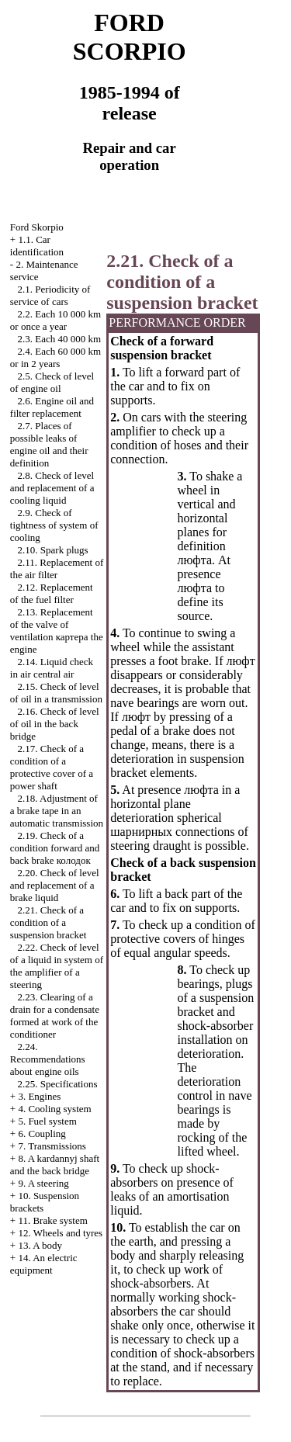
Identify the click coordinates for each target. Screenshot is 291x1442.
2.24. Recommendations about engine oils (47, 1059)
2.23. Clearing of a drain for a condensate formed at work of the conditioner (54, 1015)
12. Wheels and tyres (60, 1233)
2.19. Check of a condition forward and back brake (55, 848)
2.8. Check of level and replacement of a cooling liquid (52, 488)
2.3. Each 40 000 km (60, 339)
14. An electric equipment (44, 1264)
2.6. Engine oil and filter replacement (52, 407)
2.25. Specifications (58, 1084)
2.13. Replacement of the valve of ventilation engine (56, 630)
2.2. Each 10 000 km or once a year (55, 320)
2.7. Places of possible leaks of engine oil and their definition (49, 444)
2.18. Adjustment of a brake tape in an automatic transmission (56, 810)
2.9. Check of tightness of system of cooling (54, 525)
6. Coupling (41, 1133)
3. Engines (39, 1096)
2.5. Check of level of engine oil (52, 382)
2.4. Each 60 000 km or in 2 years (55, 357)
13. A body (40, 1245)
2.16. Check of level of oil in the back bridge (54, 723)
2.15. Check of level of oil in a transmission (56, 693)
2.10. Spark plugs (53, 550)
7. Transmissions (51, 1146)
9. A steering (43, 1183)
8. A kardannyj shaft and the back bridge (54, 1165)
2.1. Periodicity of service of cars (50, 295)
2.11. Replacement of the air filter (56, 568)
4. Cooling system (54, 1108)
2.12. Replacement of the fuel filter (51, 593)
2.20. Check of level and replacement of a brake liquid (54, 885)
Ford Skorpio (37, 227)
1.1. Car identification (37, 246)
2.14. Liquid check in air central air (51, 668)
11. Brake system (52, 1220)
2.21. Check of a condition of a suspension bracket (48, 922)
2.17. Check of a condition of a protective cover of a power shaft (51, 767)
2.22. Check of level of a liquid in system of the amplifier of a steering (56, 965)
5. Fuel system (47, 1121)
